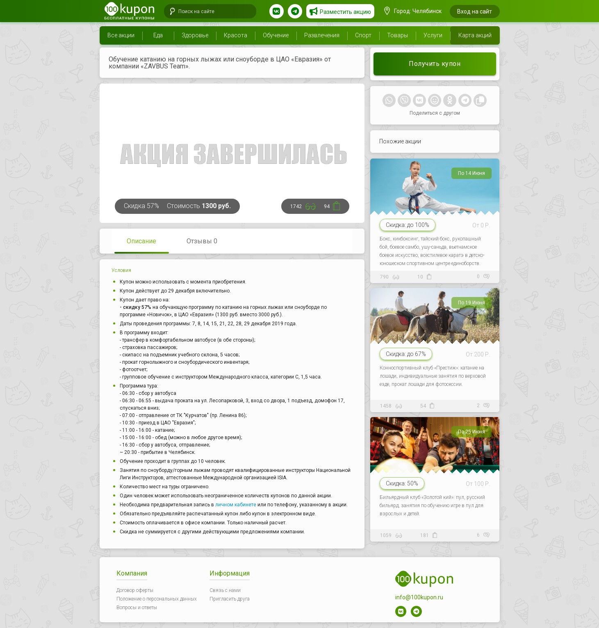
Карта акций (475, 35)
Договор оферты (134, 590)
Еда (158, 35)
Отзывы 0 (202, 241)
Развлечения (321, 35)
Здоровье (195, 35)
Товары (397, 35)
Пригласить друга (230, 599)
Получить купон (434, 64)
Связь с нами (225, 590)
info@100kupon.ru (419, 597)
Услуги (433, 35)
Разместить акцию (345, 12)
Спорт (363, 35)
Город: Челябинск (413, 11)
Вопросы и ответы (136, 607)
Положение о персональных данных (156, 599)
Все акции (120, 35)
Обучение (276, 35)
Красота (235, 35)
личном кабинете (235, 505)
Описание (141, 241)
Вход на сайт (474, 11)
